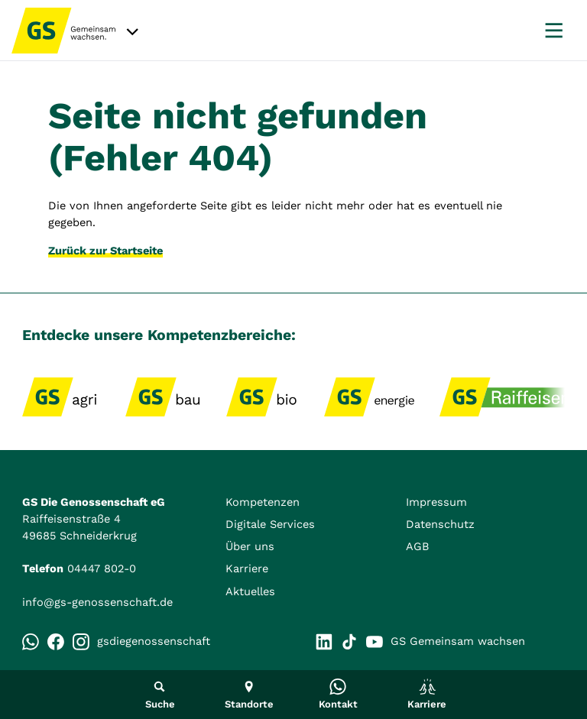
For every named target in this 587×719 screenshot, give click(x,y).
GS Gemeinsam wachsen (446, 641)
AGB (418, 546)
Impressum (436, 502)
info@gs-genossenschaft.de (97, 602)
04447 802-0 (101, 568)
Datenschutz (440, 524)
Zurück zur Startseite (105, 250)
